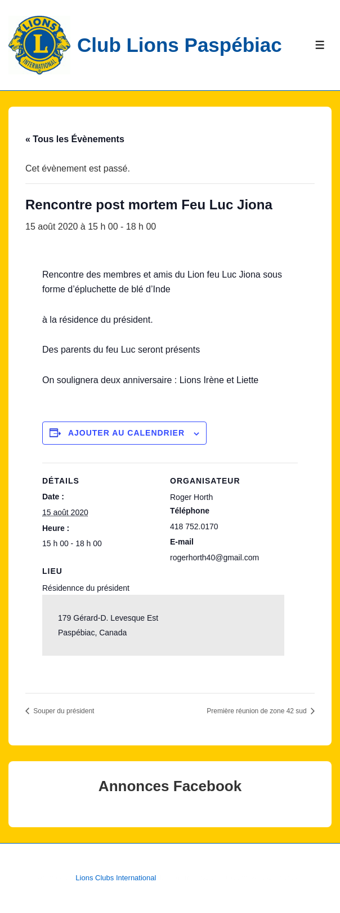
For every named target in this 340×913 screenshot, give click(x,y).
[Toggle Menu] (320, 44)
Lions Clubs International (115, 878)
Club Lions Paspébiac (179, 45)
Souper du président (63, 711)
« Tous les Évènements (74, 139)
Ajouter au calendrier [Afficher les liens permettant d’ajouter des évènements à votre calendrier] (126, 432)
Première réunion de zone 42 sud (257, 711)
